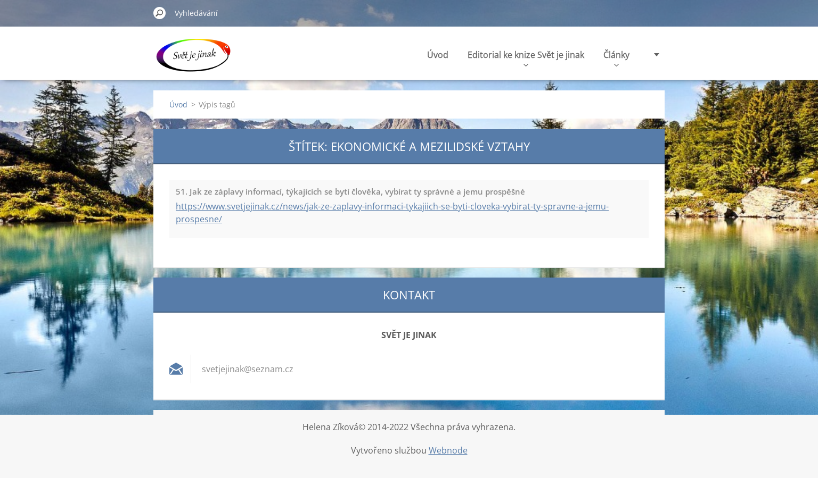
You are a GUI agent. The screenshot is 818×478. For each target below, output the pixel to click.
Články (616, 57)
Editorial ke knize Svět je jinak (525, 57)
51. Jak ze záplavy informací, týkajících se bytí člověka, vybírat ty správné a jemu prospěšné (350, 191)
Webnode (448, 450)
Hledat (159, 12)
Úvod (437, 55)
